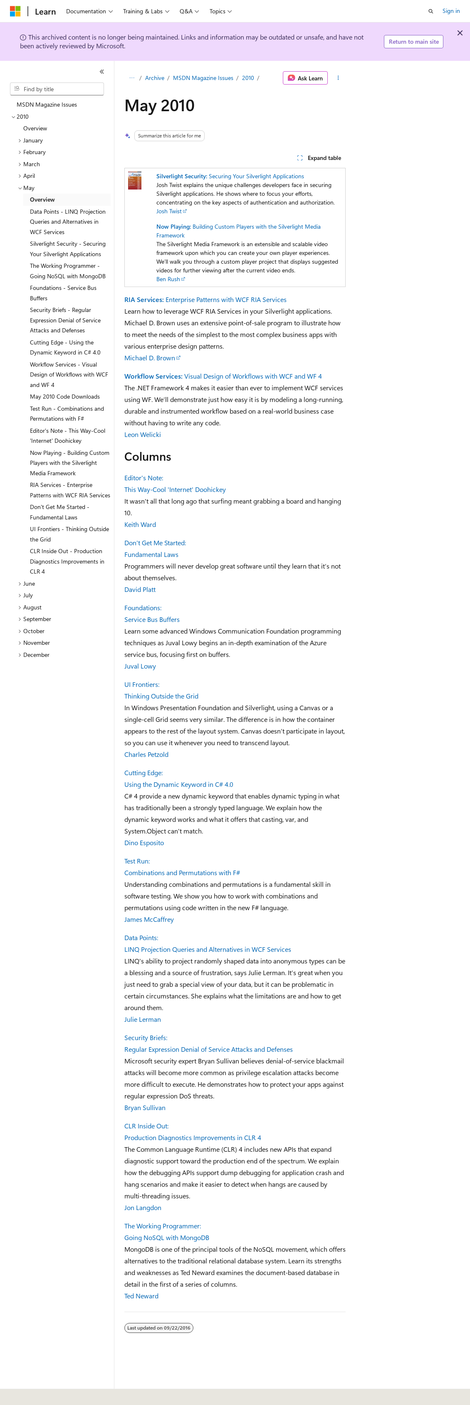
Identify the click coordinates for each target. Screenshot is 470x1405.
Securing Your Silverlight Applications (256, 176)
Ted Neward (141, 1295)
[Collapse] (102, 71)
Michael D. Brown (149, 357)
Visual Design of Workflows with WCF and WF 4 (253, 376)
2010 (248, 78)
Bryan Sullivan (145, 1107)
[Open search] (431, 11)
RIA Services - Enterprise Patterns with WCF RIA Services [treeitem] (70, 490)
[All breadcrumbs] (131, 78)
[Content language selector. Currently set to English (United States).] (48, 1393)
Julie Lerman (142, 1019)
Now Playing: (173, 226)
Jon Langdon (142, 1207)
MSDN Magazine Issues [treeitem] (47, 104)
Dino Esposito (144, 842)
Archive (154, 78)
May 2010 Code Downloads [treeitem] (65, 396)
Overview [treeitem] (35, 128)
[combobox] (57, 89)
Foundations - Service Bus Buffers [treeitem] (63, 293)
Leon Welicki (142, 434)
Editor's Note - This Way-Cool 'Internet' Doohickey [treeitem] (67, 436)
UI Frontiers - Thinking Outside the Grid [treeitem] (69, 534)
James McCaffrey (149, 919)
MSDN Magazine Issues (203, 78)
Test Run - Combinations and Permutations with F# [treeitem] (67, 413)
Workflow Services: (153, 376)
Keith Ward (140, 524)
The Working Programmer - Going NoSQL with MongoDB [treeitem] (68, 271)
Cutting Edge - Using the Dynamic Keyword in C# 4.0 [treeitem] (65, 347)
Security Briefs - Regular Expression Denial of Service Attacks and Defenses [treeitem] (65, 320)
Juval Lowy (140, 665)
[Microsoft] (15, 11)
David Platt (140, 589)
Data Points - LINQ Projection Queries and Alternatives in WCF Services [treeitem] (68, 221)
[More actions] (338, 78)
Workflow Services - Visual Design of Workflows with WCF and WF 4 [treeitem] (69, 374)
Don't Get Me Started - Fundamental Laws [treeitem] (59, 512)
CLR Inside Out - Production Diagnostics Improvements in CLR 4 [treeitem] (67, 561)
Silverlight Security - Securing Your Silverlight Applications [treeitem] (68, 249)
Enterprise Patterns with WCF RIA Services (226, 299)
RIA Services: (144, 299)
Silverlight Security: (181, 176)
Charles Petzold (146, 754)
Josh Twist (169, 211)
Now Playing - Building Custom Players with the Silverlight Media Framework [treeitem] (69, 463)
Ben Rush (168, 279)
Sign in (451, 11)
